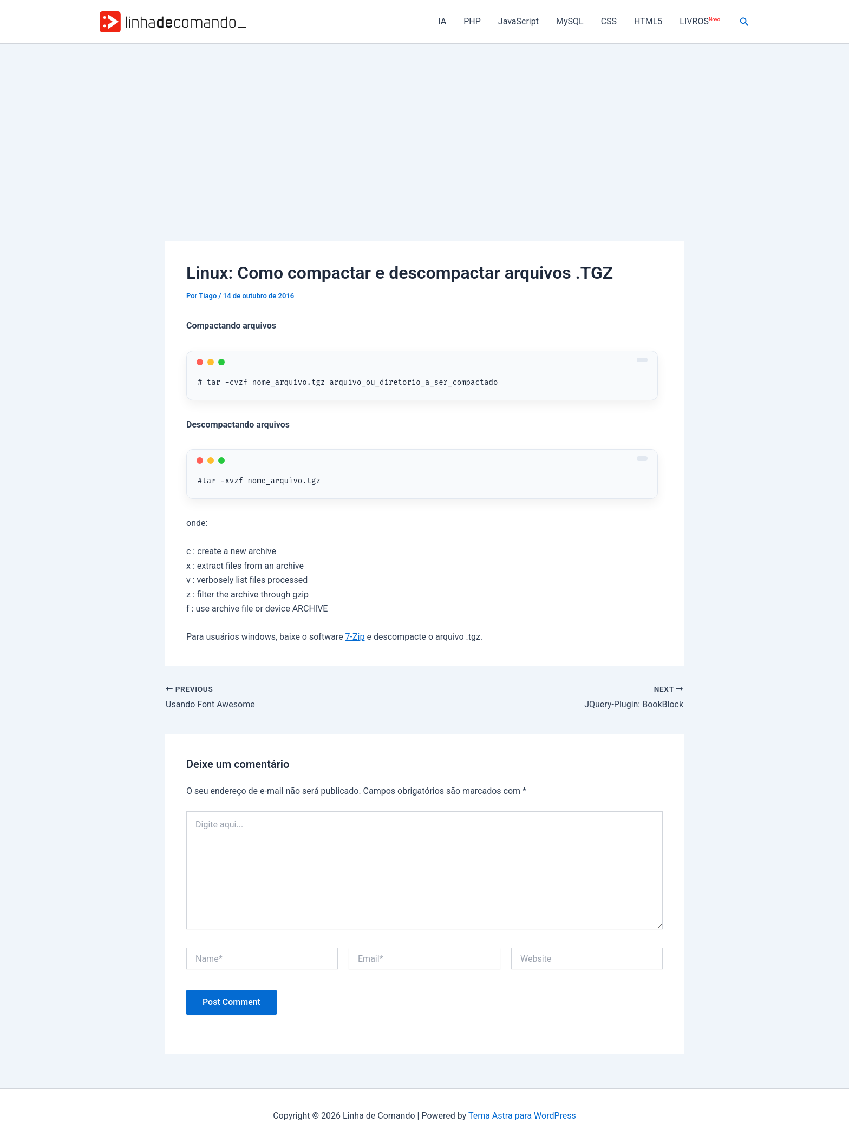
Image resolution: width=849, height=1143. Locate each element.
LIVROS (700, 21)
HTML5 (648, 21)
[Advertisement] (424, 125)
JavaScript (518, 21)
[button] (744, 22)
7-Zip (355, 637)
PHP (472, 21)
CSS (609, 21)
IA (442, 21)
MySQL (570, 21)
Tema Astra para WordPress (522, 1116)
